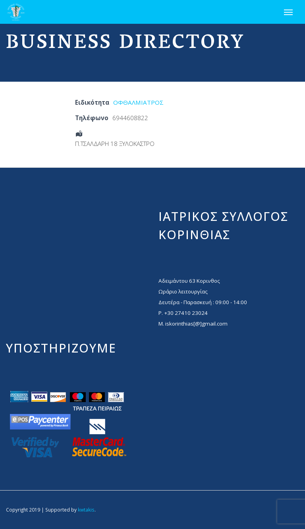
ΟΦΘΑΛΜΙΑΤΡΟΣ (138, 102)
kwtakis (86, 509)
